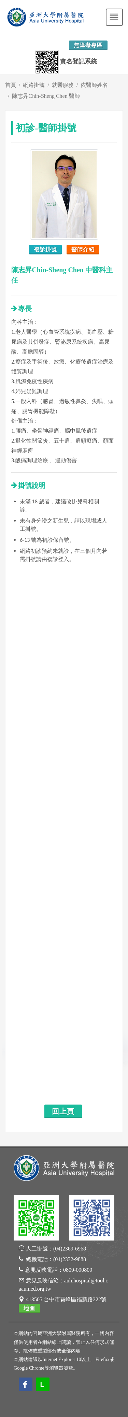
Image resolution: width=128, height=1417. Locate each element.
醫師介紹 (83, 249)
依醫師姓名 (94, 85)
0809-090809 (77, 1270)
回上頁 (63, 1111)
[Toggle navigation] (114, 17)
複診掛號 (45, 249)
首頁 (10, 85)
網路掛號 (34, 85)
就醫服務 (63, 85)
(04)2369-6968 (69, 1249)
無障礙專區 (88, 45)
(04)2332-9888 (69, 1259)
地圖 (29, 1308)
